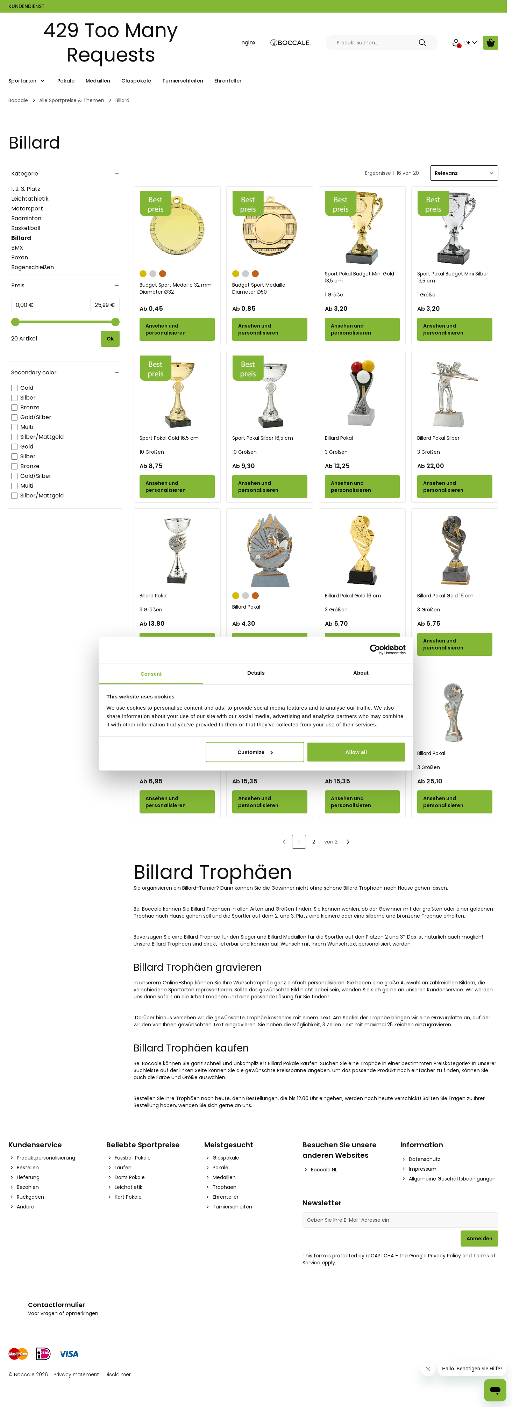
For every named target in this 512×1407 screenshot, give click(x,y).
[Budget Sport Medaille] (269, 228)
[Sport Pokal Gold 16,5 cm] (177, 393)
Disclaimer (118, 1374)
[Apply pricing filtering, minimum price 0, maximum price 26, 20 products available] (110, 339)
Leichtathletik (30, 199)
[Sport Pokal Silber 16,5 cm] (269, 393)
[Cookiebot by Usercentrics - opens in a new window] (375, 650)
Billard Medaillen (287, 936)
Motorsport (27, 208)
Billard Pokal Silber (438, 438)
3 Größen (336, 451)
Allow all (356, 752)
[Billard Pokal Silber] (454, 393)
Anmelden (479, 1238)
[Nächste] (348, 842)
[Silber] (153, 273)
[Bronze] (162, 273)
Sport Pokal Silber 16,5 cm (262, 438)
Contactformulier (56, 1304)
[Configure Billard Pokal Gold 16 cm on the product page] (454, 644)
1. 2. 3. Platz (25, 189)
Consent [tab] (151, 673)
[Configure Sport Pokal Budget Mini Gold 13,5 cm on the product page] (362, 329)
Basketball (25, 228)
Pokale (65, 80)
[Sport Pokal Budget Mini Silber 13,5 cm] (454, 228)
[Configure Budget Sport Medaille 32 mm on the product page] (177, 329)
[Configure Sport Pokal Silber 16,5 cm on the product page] (269, 486)
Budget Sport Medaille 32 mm (177, 288)
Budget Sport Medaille (269, 288)
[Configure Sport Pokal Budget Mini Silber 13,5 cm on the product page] (454, 329)
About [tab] (361, 672)
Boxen (19, 257)
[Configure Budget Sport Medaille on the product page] (269, 329)
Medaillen (98, 80)
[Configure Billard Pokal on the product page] (362, 486)
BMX (17, 248)
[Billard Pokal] (362, 393)
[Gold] (143, 273)
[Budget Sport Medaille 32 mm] (177, 228)
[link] (284, 842)
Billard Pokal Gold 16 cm (353, 595)
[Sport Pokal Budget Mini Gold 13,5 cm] (362, 228)
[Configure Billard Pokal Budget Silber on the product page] (177, 801)
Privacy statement (76, 1374)
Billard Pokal (339, 438)
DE (471, 42)
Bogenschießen (32, 267)
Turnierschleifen (182, 80)
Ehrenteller (228, 80)
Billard (31, 238)
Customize (255, 752)
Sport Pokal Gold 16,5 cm (169, 438)
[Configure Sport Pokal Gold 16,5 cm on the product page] (177, 486)
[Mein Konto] (456, 42)
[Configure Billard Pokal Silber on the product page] (454, 486)
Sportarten (22, 80)
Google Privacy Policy (435, 1255)
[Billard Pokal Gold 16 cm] (362, 550)
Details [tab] (256, 672)
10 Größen (152, 451)
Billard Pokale (283, 1063)
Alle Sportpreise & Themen (71, 100)
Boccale (18, 100)
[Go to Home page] (291, 42)
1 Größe (334, 294)
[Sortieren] (464, 173)
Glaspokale (136, 80)
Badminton (26, 218)
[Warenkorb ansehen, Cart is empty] (490, 43)
